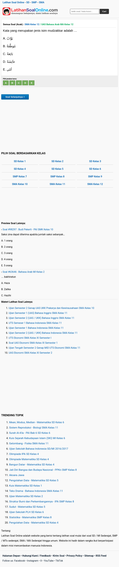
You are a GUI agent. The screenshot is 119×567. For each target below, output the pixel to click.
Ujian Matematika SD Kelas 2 (26, 496)
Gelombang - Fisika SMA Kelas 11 (28, 443)
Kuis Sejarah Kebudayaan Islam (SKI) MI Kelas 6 (37, 438)
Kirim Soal (58, 555)
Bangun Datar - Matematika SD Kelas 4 (31, 464)
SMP (34, 2)
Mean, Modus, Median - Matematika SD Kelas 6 (36, 422)
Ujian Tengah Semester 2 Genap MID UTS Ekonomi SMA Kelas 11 (44, 347)
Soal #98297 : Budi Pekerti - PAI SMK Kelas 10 (28, 229)
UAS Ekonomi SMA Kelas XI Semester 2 (30, 352)
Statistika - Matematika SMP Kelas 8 (30, 517)
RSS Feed (101, 555)
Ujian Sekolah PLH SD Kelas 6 (26, 512)
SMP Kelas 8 (57, 176)
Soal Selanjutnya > (15, 97)
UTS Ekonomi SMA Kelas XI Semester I (30, 337)
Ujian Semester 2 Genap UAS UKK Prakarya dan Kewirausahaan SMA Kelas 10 (51, 308)
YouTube (48, 560)
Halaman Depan (11, 555)
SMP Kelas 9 (95, 176)
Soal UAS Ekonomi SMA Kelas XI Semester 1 (33, 342)
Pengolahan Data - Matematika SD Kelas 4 (33, 522)
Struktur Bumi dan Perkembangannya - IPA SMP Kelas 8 (41, 501)
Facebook (19, 560)
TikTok (59, 560)
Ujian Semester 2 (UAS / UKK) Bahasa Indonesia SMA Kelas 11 (43, 332)
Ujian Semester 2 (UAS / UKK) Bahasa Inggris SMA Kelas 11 (41, 318)
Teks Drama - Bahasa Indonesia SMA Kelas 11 (36, 490)
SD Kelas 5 (57, 168)
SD (27, 2)
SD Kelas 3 (95, 161)
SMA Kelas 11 (57, 184)
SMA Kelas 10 (19, 184)
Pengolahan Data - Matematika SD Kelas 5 (33, 480)
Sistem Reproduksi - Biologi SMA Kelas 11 (33, 427)
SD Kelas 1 (20, 161)
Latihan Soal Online (13, 2)
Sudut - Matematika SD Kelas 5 (27, 506)
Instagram (32, 560)
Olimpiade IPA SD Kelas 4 (24, 453)
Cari (104, 11)
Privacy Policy (74, 555)
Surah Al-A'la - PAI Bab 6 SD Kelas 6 (29, 432)
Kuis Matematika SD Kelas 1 (25, 485)
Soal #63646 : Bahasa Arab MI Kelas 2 (24, 271)
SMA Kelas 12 (32, 24)
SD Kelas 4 (20, 168)
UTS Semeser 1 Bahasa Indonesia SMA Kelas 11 (35, 322)
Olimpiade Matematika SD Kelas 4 (29, 459)
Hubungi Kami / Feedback (36, 555)
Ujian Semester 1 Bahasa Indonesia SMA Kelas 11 (36, 327)
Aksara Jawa (16, 475)
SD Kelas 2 (57, 161)
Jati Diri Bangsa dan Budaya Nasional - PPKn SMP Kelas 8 (43, 469)
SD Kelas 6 (95, 168)
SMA (41, 2)
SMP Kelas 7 (20, 176)
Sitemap (89, 555)
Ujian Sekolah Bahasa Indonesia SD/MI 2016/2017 (38, 448)
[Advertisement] (59, 125)
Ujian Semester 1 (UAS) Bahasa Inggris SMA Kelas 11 (38, 313)
